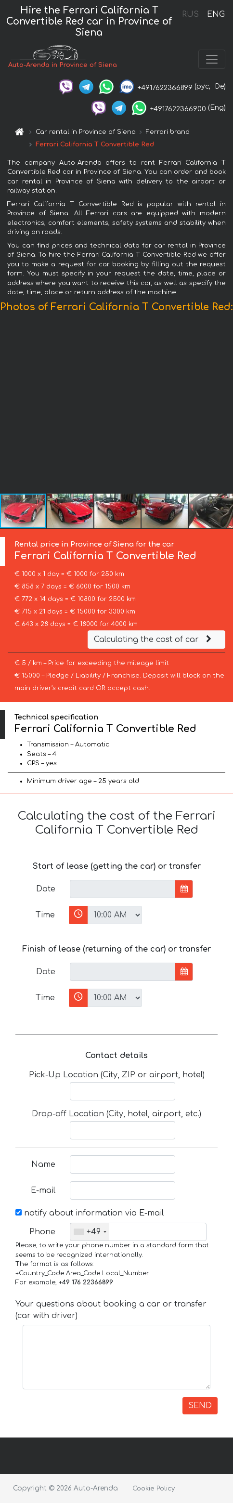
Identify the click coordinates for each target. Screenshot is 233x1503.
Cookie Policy (153, 1488)
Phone (42, 1232)
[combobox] (89, 1232)
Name (43, 1164)
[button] (224, 405)
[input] (122, 889)
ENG (215, 14)
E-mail (43, 1190)
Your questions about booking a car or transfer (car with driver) (111, 1310)
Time (45, 915)
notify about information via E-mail (89, 1213)
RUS (190, 14)
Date (45, 889)
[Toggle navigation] (211, 59)
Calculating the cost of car (154, 639)
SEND (200, 1405)
